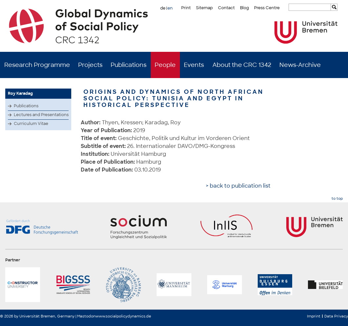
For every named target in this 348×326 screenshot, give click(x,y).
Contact (226, 7)
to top (337, 198)
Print (186, 7)
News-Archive (300, 65)
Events (194, 65)
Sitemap (204, 7)
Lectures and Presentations (41, 114)
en (170, 8)
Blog (244, 7)
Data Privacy (336, 316)
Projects (90, 65)
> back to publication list (238, 185)
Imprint (313, 316)
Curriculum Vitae (31, 123)
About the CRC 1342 (241, 65)
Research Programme (37, 65)
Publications (128, 65)
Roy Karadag (20, 93)
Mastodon (86, 316)
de (162, 8)
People (165, 65)
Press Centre (267, 7)
